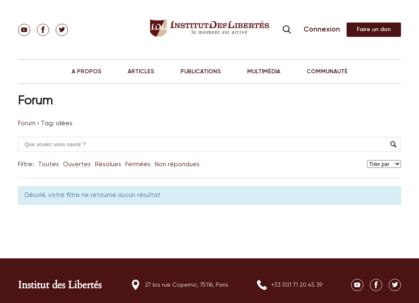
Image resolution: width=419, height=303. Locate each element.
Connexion (322, 29)
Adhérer (374, 30)
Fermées (138, 164)
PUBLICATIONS (200, 72)
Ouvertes (77, 164)
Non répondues (177, 164)
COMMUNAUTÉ (327, 72)
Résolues (108, 164)
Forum (27, 123)
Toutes (48, 164)
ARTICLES (141, 72)
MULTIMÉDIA (263, 72)
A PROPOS (86, 72)
